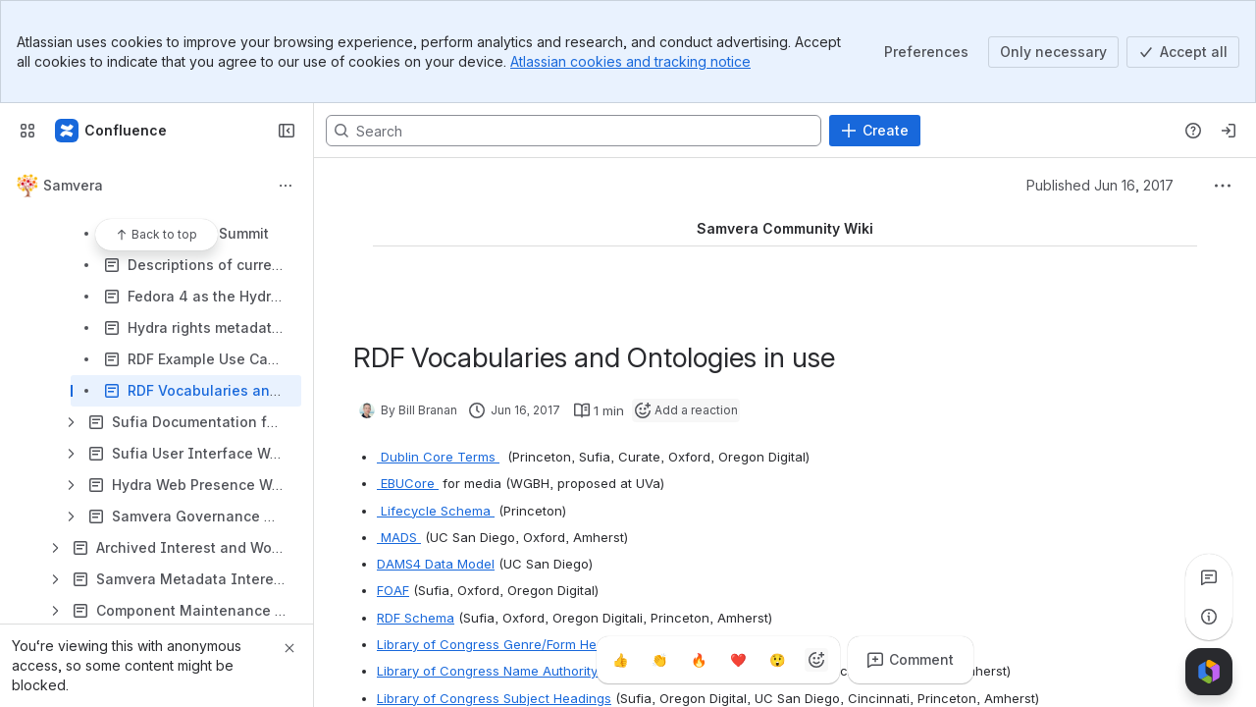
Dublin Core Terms (438, 456)
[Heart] (738, 660)
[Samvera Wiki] (112, 130)
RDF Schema (415, 617)
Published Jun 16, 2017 (1100, 185)
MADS (399, 537)
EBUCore (408, 483)
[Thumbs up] (620, 660)
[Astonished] (777, 660)
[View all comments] (1209, 577)
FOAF (393, 590)
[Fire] (698, 660)
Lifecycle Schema (436, 510)
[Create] (874, 130)
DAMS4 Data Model (436, 563)
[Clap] (659, 660)
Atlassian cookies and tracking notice (630, 61)
